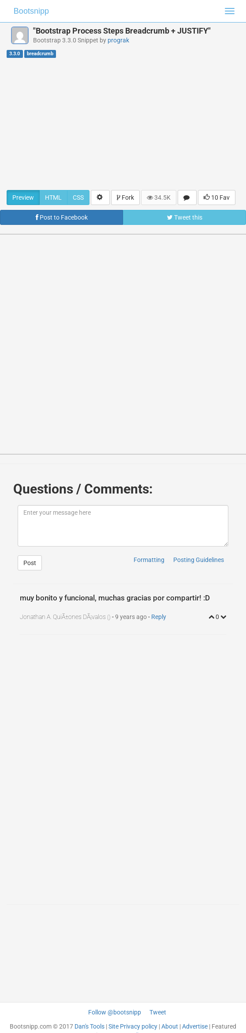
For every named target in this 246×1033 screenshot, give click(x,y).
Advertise (195, 1026)
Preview (23, 197)
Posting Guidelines (198, 559)
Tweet (157, 1012)
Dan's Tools (89, 1026)
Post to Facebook (62, 217)
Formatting (149, 559)
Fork (125, 197)
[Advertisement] (123, 124)
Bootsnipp (31, 11)
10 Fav (217, 197)
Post (29, 562)
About (169, 1026)
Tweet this (184, 217)
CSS (78, 197)
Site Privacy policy (132, 1026)
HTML (53, 197)
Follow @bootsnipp (114, 1012)
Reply (158, 616)
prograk (118, 40)
